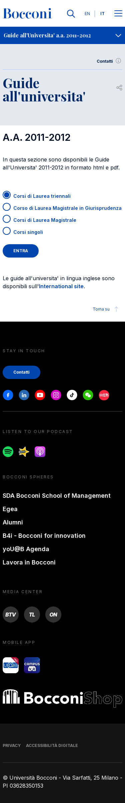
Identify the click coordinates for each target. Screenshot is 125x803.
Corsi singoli (28, 232)
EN (87, 13)
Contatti (109, 61)
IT (102, 13)
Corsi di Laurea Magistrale (44, 220)
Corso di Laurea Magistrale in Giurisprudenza (67, 208)
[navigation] (62, 35)
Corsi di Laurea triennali (42, 196)
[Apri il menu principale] (118, 14)
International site (61, 286)
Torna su (106, 309)
